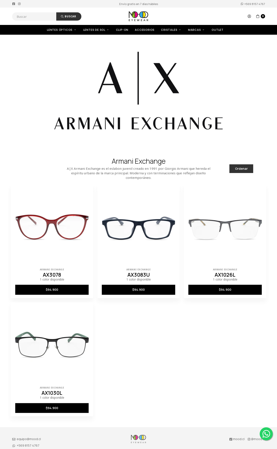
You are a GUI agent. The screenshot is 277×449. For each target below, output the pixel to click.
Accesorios (145, 30)
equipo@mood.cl (26, 439)
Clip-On (122, 30)
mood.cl (237, 439)
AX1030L (52, 392)
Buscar (68, 16)
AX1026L (225, 274)
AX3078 (52, 274)
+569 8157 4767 (252, 4)
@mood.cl (256, 439)
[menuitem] (65, 30)
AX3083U (138, 274)
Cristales (171, 30)
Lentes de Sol (96, 30)
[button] (249, 16)
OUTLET (218, 30)
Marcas (196, 30)
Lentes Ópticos (62, 30)
